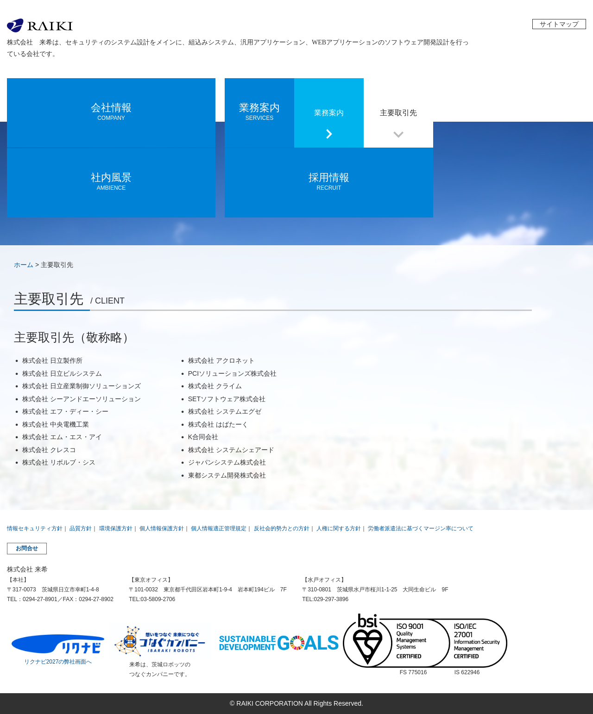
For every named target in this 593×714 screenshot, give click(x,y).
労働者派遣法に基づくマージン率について (420, 528)
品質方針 (80, 528)
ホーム (23, 264)
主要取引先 (398, 113)
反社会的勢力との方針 (281, 528)
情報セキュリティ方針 (35, 528)
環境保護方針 (115, 528)
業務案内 (329, 113)
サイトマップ (559, 24)
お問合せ (27, 548)
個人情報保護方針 (161, 528)
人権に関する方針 (338, 528)
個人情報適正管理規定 (218, 528)
